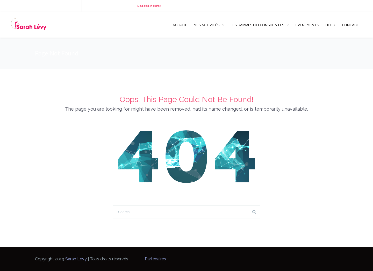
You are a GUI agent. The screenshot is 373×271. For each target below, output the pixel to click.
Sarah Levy (76, 258)
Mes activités (206, 25)
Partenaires (155, 258)
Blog (330, 25)
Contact (350, 25)
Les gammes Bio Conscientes (257, 25)
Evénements (307, 25)
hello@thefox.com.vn (110, 6)
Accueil (180, 25)
